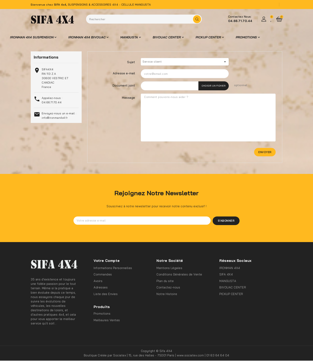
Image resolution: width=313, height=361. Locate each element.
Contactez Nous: (240, 16)
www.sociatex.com (191, 356)
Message (128, 98)
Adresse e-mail (124, 73)
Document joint (124, 85)
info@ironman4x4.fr (55, 117)
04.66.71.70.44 (240, 21)
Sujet (131, 62)
